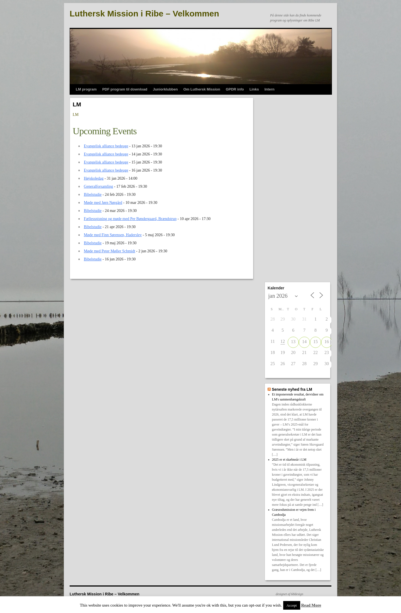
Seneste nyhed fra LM (292, 389)
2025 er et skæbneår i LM (289, 459)
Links (254, 89)
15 (315, 341)
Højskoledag (94, 178)
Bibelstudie (93, 194)
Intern (270, 89)
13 (293, 341)
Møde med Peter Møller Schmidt (109, 251)
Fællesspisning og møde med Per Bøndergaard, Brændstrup (130, 219)
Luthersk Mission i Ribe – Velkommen (144, 13)
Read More (311, 605)
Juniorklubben (165, 89)
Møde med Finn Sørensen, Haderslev (113, 235)
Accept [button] (292, 605)
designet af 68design (289, 594)
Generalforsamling (98, 186)
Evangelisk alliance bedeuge (106, 146)
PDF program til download (124, 89)
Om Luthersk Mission (201, 89)
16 (326, 341)
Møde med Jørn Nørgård (103, 203)
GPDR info (235, 89)
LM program (86, 89)
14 (304, 341)
